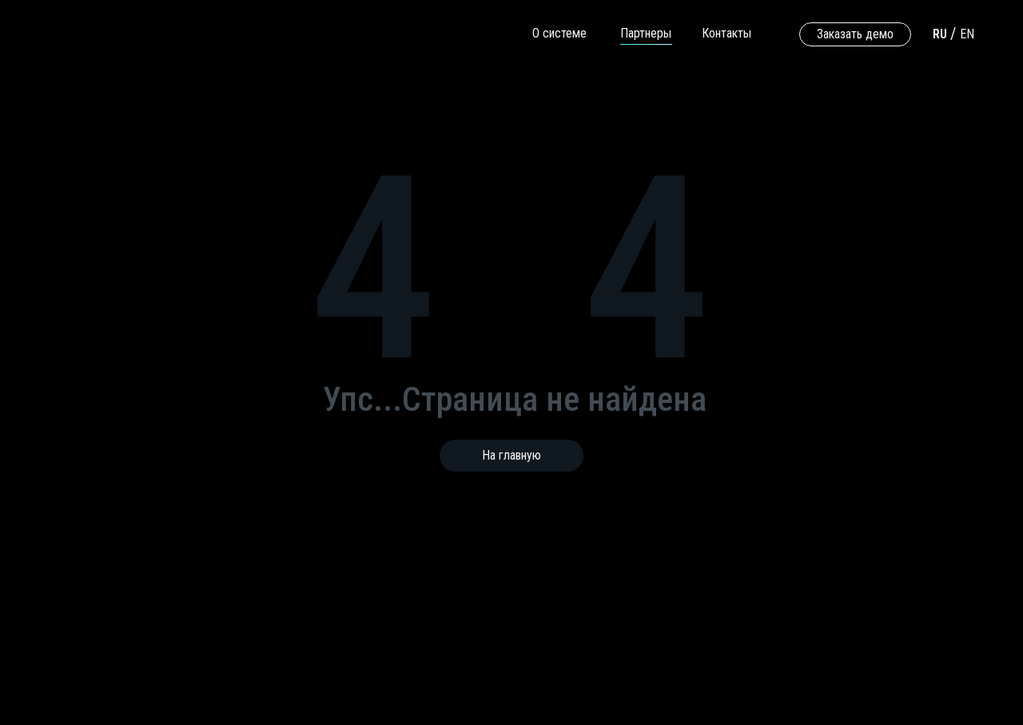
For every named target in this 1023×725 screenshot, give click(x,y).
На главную (511, 455)
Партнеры (645, 33)
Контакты (726, 33)
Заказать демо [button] (855, 34)
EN (967, 34)
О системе (559, 33)
